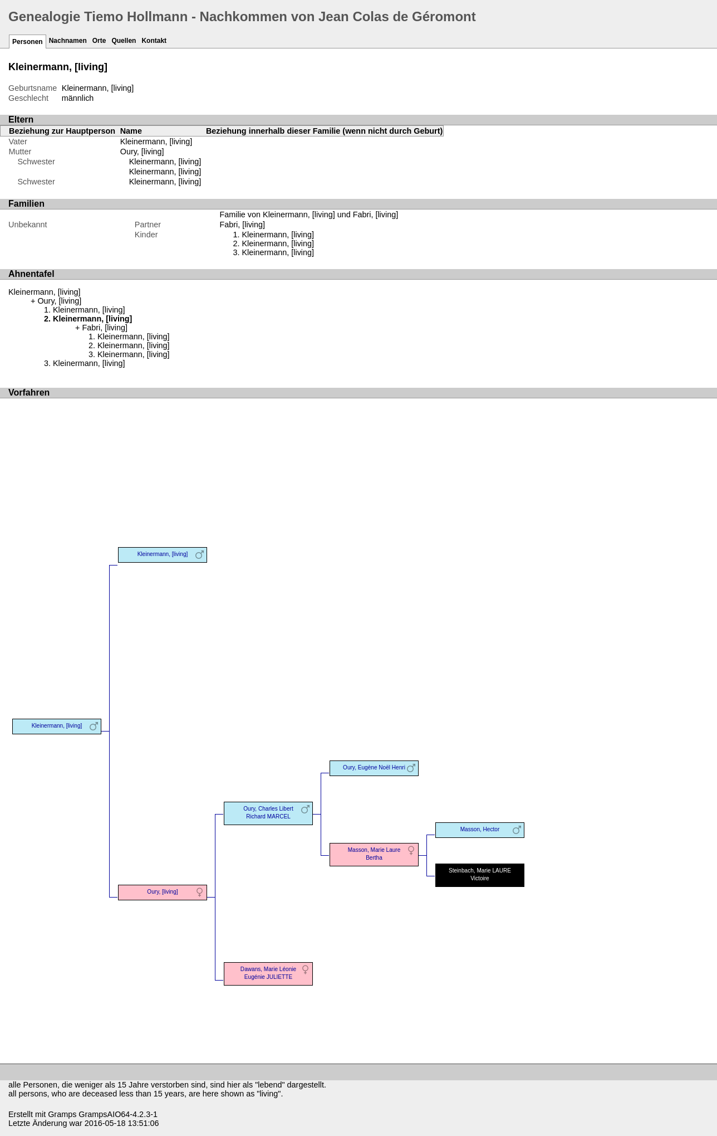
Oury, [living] (142, 151)
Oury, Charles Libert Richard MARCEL (268, 813)
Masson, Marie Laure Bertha (374, 854)
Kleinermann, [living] (165, 161)
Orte (99, 41)
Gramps (62, 1114)
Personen (27, 42)
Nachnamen (68, 41)
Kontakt (153, 41)
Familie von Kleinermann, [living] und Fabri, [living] (308, 214)
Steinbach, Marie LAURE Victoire (480, 874)
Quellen (123, 41)
